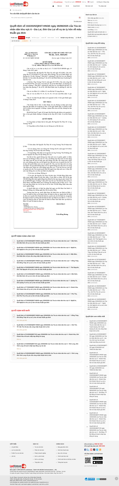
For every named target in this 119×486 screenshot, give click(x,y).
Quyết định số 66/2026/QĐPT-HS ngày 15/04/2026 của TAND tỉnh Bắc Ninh (98, 368)
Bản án (60, 6)
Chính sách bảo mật (63, 456)
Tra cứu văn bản (39, 447)
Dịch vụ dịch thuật (39, 456)
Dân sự (19, 339)
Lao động (90, 29)
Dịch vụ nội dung (39, 459)
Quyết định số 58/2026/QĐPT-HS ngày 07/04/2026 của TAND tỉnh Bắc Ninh (98, 347)
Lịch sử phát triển (15, 450)
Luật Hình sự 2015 (44, 484)
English (91, 2)
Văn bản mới (89, 6)
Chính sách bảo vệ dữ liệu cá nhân (67, 459)
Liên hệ (13, 456)
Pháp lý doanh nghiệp (40, 453)
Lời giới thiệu (14, 447)
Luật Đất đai (35, 484)
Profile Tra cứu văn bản (17, 453)
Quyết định (76, 6)
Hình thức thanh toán (63, 450)
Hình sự (90, 22)
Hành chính (91, 27)
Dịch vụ (84, 2)
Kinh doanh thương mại (95, 25)
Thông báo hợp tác (63, 462)
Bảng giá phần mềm (63, 447)
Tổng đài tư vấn (39, 462)
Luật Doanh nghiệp (26, 484)
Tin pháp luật (102, 6)
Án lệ (67, 6)
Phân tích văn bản (39, 450)
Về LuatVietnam (57, 2)
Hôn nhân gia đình (22, 320)
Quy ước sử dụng (62, 453)
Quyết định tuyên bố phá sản (96, 32)
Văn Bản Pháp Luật (15, 484)
